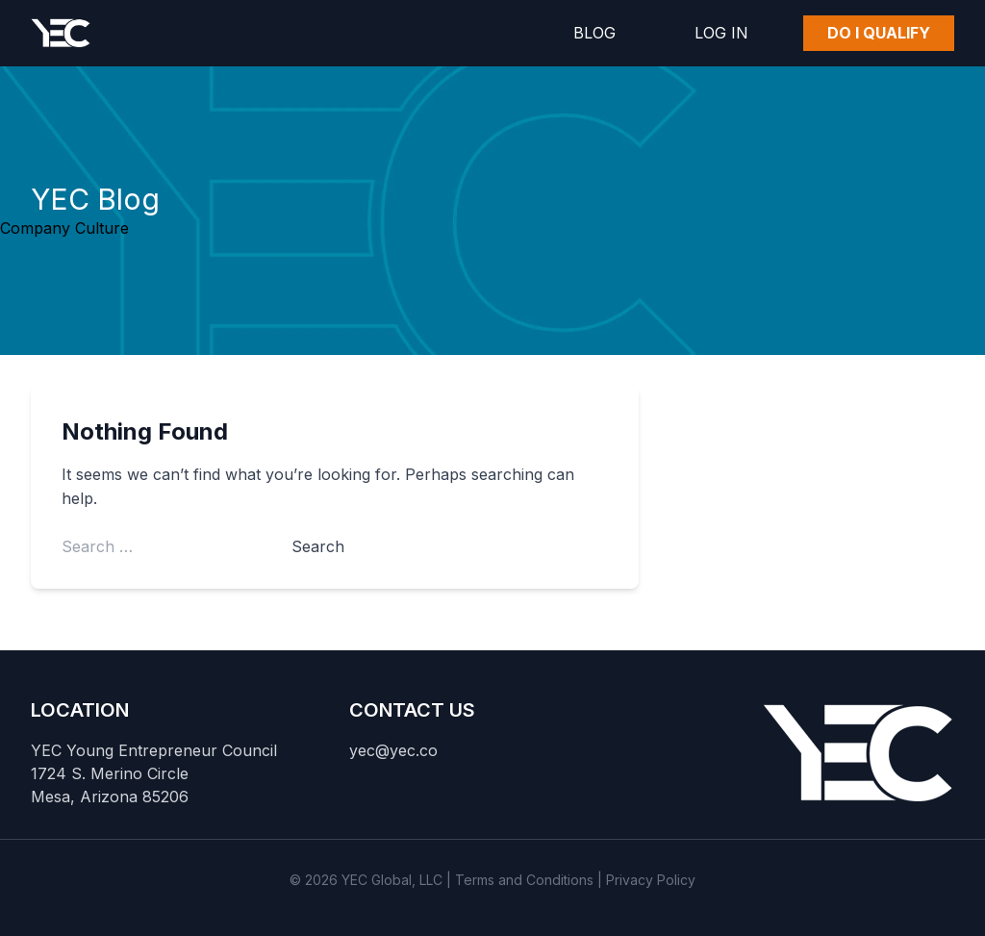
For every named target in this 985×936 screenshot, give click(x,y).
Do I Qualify (878, 32)
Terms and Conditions (524, 880)
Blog (594, 32)
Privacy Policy (650, 880)
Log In (721, 32)
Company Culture (64, 228)
